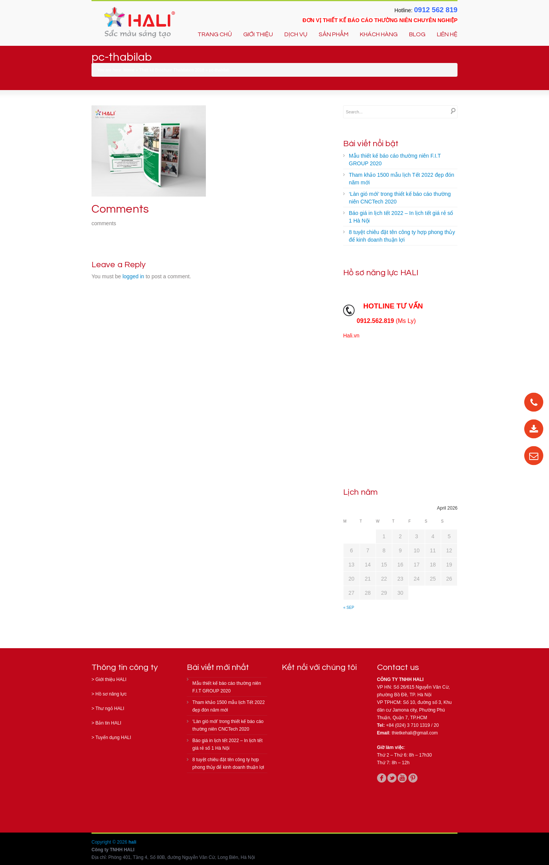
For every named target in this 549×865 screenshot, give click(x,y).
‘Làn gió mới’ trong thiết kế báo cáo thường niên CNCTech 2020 (400, 198)
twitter (391, 778)
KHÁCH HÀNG (379, 34)
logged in (133, 276)
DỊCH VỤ (295, 34)
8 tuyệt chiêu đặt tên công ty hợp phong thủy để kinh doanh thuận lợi (402, 236)
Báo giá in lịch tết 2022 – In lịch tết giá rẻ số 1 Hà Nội (401, 217)
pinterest (412, 778)
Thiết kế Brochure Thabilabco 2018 (171, 70)
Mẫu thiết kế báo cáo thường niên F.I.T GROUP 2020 (395, 159)
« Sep (349, 607)
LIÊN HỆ (447, 34)
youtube (402, 778)
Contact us (398, 667)
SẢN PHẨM (333, 34)
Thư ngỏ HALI (109, 708)
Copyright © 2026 (110, 842)
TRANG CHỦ (214, 34)
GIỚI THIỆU (258, 34)
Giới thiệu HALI (110, 679)
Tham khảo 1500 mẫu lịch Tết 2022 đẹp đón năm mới (401, 179)
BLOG (417, 34)
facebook (381, 778)
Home (129, 70)
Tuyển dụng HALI (113, 737)
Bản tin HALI (108, 723)
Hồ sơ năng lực (111, 694)
